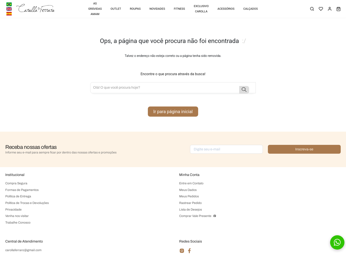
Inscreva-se (304, 149)
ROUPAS (135, 8)
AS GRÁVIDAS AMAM (95, 9)
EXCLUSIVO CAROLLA (201, 8)
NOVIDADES (157, 8)
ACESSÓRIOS (226, 8)
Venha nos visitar (17, 216)
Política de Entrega (18, 196)
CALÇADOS (250, 8)
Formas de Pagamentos (22, 190)
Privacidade (13, 209)
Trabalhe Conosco (17, 222)
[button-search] (244, 90)
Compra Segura (16, 183)
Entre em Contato (191, 183)
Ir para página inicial (173, 111)
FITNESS (179, 8)
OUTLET (116, 8)
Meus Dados (188, 190)
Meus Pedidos (189, 196)
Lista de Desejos (190, 209)
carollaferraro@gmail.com (23, 250)
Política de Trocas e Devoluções (27, 203)
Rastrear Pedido (190, 203)
